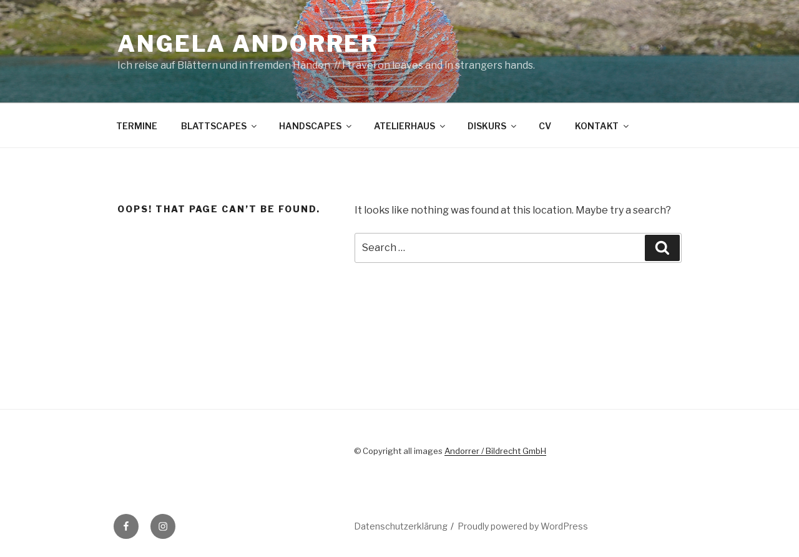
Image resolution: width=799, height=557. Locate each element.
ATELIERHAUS (410, 126)
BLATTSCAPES (219, 126)
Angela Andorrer (248, 43)
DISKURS (493, 126)
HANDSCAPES (316, 126)
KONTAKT (602, 126)
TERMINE (136, 126)
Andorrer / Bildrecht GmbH (495, 451)
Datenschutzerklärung (401, 526)
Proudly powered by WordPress (523, 526)
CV (545, 126)
